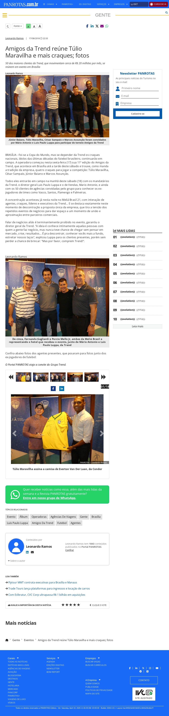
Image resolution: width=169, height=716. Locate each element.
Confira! (69, 550)
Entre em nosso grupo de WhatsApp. (49, 498)
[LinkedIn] (27, 552)
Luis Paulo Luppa (17, 523)
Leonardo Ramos (14, 38)
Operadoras (39, 517)
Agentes (76, 523)
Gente (84, 517)
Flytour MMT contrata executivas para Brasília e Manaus (41, 582)
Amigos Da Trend (42, 523)
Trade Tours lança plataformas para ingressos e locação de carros (47, 588)
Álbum (24, 517)
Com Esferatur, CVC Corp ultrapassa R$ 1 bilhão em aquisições (45, 595)
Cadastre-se (137, 113)
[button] (87, 26)
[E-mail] (32, 552)
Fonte (18, 26)
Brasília (96, 517)
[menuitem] (49, 4)
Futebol (62, 523)
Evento (11, 517)
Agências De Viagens (63, 517)
